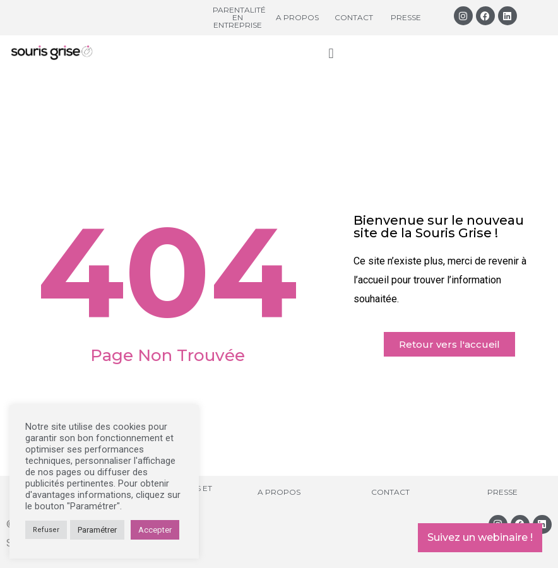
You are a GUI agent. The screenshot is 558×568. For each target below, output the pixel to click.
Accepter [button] (155, 530)
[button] (331, 53)
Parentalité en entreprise (239, 17)
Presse (406, 17)
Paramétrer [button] (97, 530)
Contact (354, 17)
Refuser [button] (46, 530)
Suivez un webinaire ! (480, 537)
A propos (297, 17)
